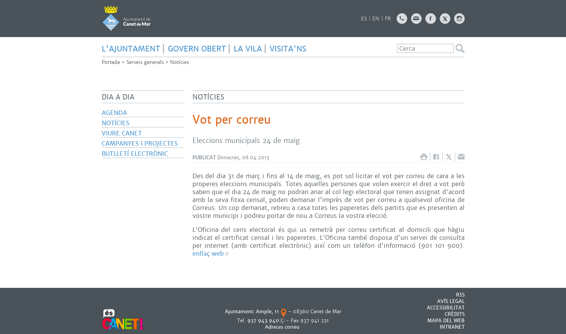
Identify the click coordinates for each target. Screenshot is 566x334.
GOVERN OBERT (197, 49)
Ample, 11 (267, 311)
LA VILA (248, 49)
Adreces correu (283, 327)
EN (375, 19)
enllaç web (208, 254)
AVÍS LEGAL (451, 301)
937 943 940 (263, 320)
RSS (460, 295)
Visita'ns (288, 49)
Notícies (179, 62)
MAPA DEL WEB (446, 320)
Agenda (114, 113)
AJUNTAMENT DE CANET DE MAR (126, 18)
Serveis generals (145, 62)
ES (364, 19)
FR (388, 19)
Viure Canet (122, 133)
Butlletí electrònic (135, 154)
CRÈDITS (455, 314)
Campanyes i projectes (140, 144)
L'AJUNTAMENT (131, 49)
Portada (111, 62)
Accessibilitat (446, 307)
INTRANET (452, 327)
